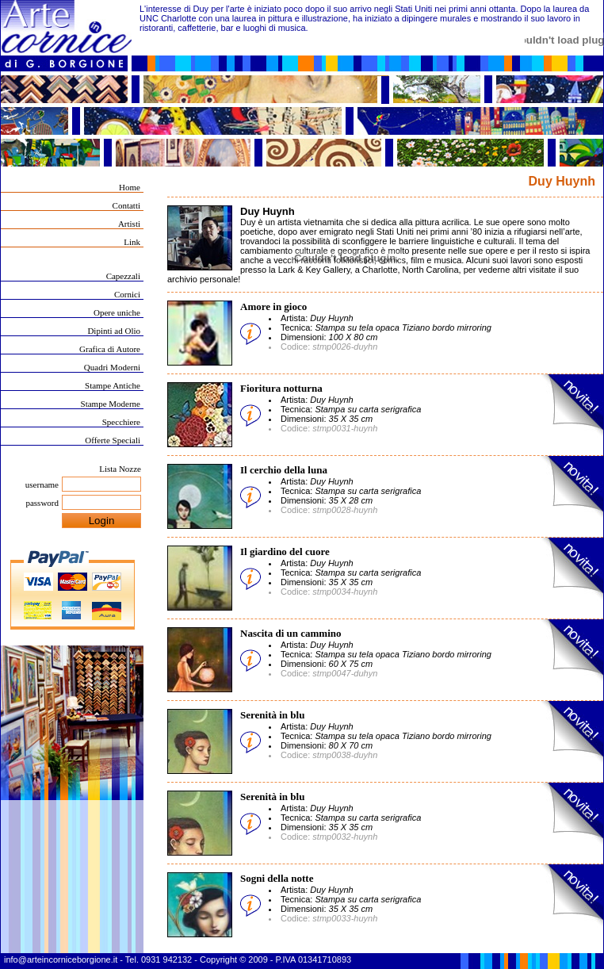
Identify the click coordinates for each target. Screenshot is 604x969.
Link (132, 242)
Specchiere (121, 422)
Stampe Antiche (112, 385)
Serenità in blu (272, 715)
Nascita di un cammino (290, 633)
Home (129, 187)
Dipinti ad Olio (113, 330)
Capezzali (123, 276)
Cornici (127, 294)
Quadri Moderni (112, 367)
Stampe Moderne (110, 403)
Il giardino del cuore (285, 551)
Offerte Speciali (112, 440)
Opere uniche (117, 312)
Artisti (129, 223)
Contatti (126, 205)
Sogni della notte (276, 878)
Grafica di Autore (109, 349)
